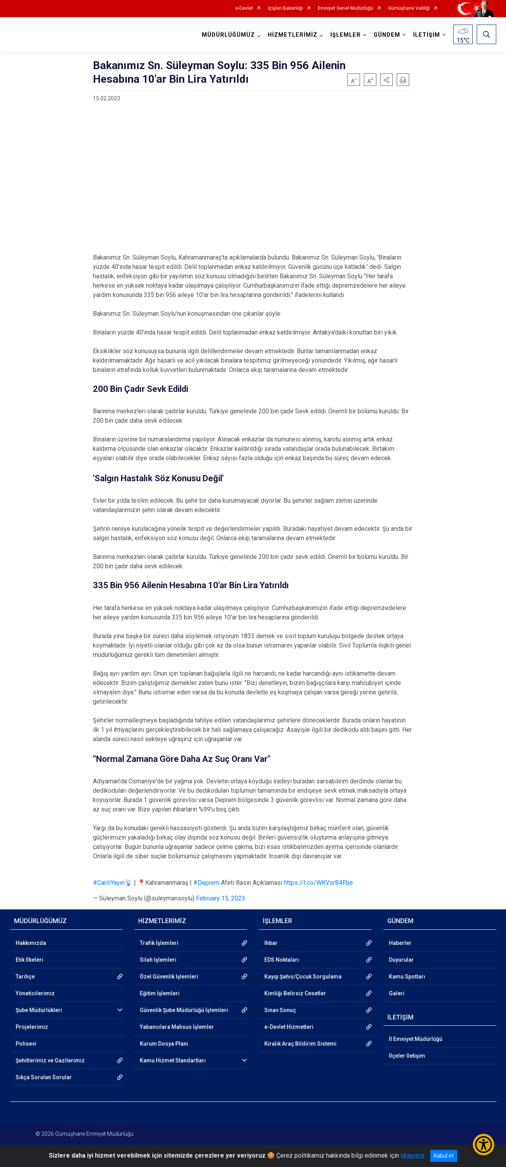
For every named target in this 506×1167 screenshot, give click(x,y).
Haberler (400, 943)
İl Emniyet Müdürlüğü (415, 1039)
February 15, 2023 (220, 898)
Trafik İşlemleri (159, 943)
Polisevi (26, 1044)
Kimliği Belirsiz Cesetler (295, 993)
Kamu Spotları (407, 976)
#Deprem (206, 882)
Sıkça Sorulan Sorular (44, 1077)
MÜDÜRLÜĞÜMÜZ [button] (228, 35)
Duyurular (401, 960)
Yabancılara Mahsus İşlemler (177, 1027)
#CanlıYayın (109, 882)
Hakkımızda (31, 943)
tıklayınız (413, 1155)
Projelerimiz (32, 1027)
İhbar (271, 943)
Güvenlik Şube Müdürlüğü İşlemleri (184, 1010)
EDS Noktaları (281, 960)
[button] (386, 79)
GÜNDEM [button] (387, 35)
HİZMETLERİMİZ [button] (292, 35)
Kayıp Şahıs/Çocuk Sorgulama (303, 976)
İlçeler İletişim (407, 1056)
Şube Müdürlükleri (39, 1010)
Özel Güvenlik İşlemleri (169, 976)
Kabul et (444, 1156)
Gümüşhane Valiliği (409, 8)
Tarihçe (25, 976)
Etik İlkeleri (29, 960)
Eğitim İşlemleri (160, 993)
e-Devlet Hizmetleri (289, 1027)
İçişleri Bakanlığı (285, 8)
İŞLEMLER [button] (345, 35)
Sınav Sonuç (280, 1010)
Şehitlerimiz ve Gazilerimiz (50, 1060)
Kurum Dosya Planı (164, 1044)
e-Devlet (244, 8)
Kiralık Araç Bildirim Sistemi (300, 1044)
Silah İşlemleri (158, 960)
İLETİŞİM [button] (426, 35)
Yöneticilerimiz (35, 993)
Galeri (396, 993)
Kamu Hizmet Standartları (173, 1060)
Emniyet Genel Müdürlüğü (345, 8)
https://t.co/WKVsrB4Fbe (318, 882)
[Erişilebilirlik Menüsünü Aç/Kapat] (483, 1144)
